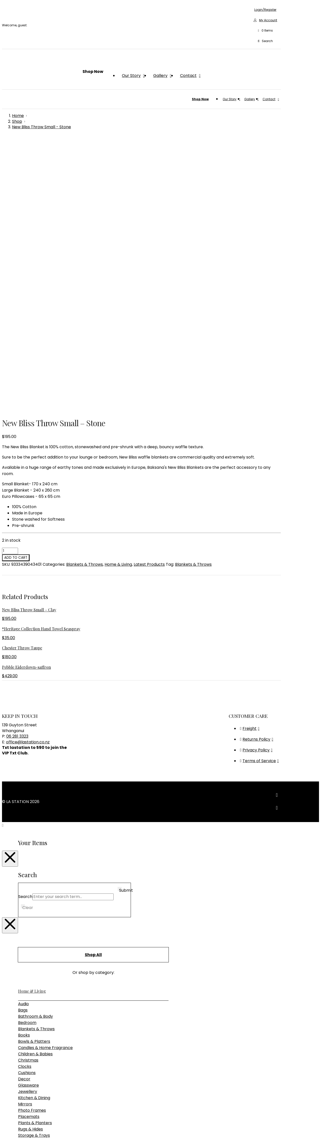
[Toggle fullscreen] (9, 1128)
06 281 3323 (17, 471)
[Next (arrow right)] (9, 1134)
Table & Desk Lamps (38, 955)
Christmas (28, 795)
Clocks (24, 801)
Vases (24, 876)
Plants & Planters (35, 857)
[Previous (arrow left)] (4, 1134)
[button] (265, 31)
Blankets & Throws (84, 299)
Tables (24, 925)
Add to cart (15, 292)
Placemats (28, 851)
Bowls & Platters (34, 776)
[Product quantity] (10, 285)
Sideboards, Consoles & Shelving (49, 919)
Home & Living (118, 299)
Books (24, 769)
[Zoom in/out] (4, 1128)
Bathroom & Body (35, 751)
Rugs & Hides (30, 863)
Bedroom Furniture (36, 900)
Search (25, 631)
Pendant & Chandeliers (40, 949)
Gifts (22, 966)
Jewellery (27, 826)
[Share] (14, 1128)
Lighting (26, 936)
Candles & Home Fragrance (45, 782)
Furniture (27, 887)
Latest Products (149, 299)
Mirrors (25, 838)
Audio (23, 738)
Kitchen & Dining (34, 832)
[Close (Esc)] (19, 1128)
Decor (24, 813)
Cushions (27, 807)
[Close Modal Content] (10, 593)
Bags (23, 744)
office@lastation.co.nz (28, 476)
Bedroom (27, 757)
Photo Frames (32, 845)
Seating (25, 913)
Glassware (28, 820)
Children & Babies (35, 788)
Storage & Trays (34, 870)
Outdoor (26, 906)
